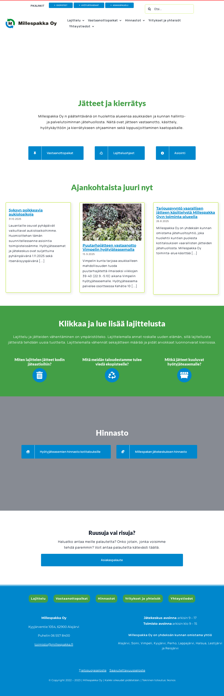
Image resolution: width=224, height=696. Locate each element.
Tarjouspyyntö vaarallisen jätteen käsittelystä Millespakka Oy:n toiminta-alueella (185, 212)
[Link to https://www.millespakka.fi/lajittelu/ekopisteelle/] (112, 375)
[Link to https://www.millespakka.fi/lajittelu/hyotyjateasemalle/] (184, 375)
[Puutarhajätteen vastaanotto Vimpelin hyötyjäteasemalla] (112, 222)
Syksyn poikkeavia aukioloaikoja (26, 212)
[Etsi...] (169, 9)
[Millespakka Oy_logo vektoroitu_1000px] (31, 20)
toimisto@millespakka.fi (54, 644)
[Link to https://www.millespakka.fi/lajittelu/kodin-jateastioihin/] (39, 375)
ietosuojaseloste (93, 670)
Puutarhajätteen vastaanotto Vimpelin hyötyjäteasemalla (109, 247)
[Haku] (149, 9)
